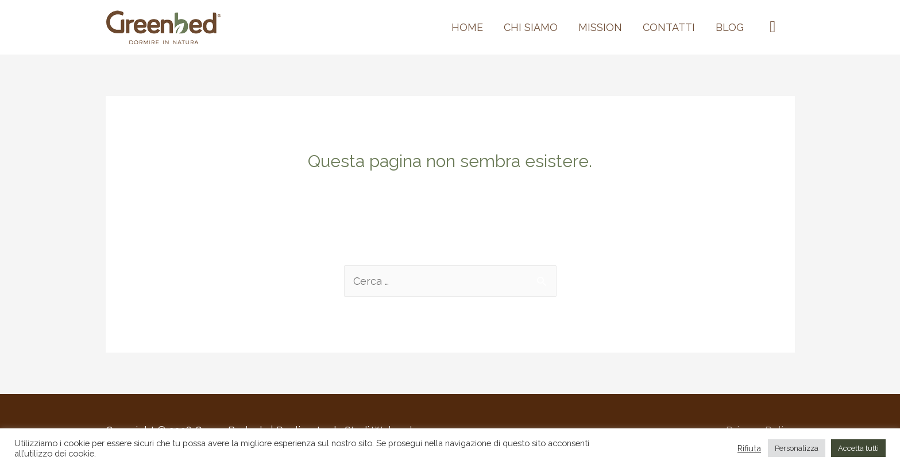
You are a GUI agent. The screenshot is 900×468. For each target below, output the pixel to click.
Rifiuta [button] (749, 448)
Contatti (669, 27)
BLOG (730, 27)
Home (467, 27)
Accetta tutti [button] (858, 448)
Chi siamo (531, 27)
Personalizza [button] (796, 448)
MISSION (600, 27)
